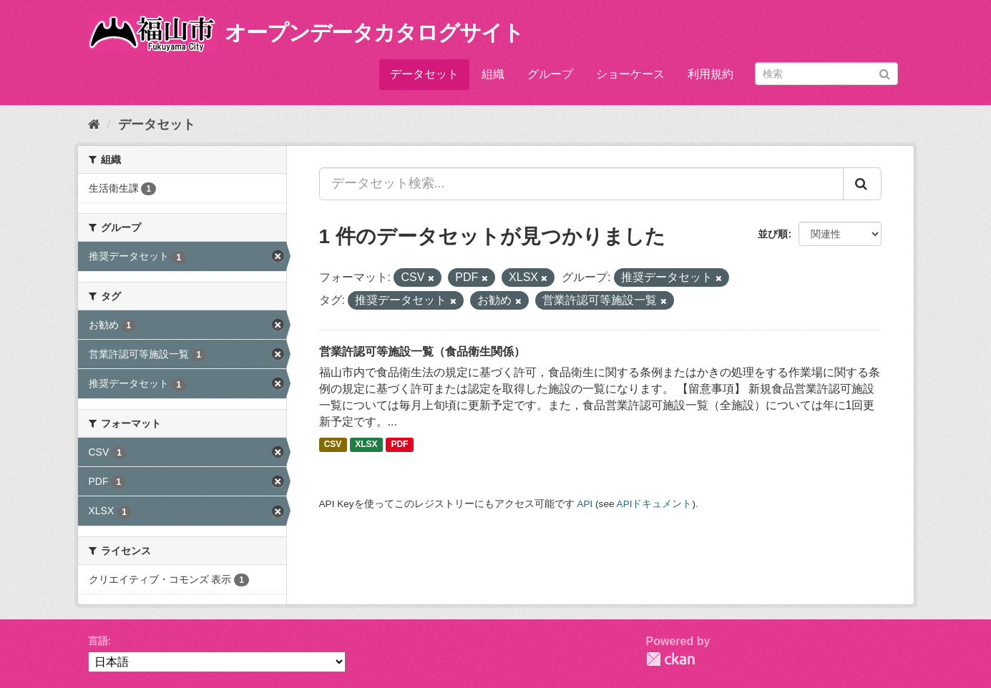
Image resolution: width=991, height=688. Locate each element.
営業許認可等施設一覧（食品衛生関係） (422, 351)
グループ (550, 74)
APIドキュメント (655, 503)
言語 (98, 641)
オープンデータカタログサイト (374, 32)
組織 (493, 74)
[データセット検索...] (581, 183)
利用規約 (710, 74)
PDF (399, 445)
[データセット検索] (826, 73)
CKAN (670, 659)
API (584, 503)
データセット (424, 74)
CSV (333, 445)
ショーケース (630, 74)
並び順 (773, 234)
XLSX (366, 445)
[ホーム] (94, 124)
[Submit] (885, 73)
